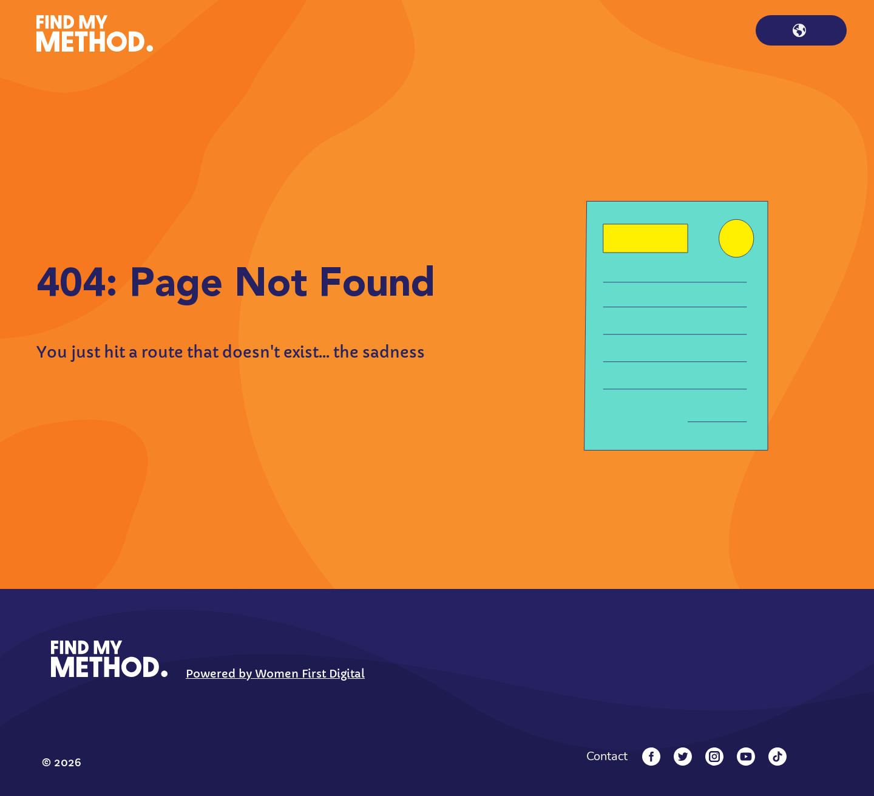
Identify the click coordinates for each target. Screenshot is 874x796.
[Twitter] (683, 756)
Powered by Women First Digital (275, 674)
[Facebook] (651, 756)
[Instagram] (714, 756)
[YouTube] (746, 756)
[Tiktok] (777, 756)
